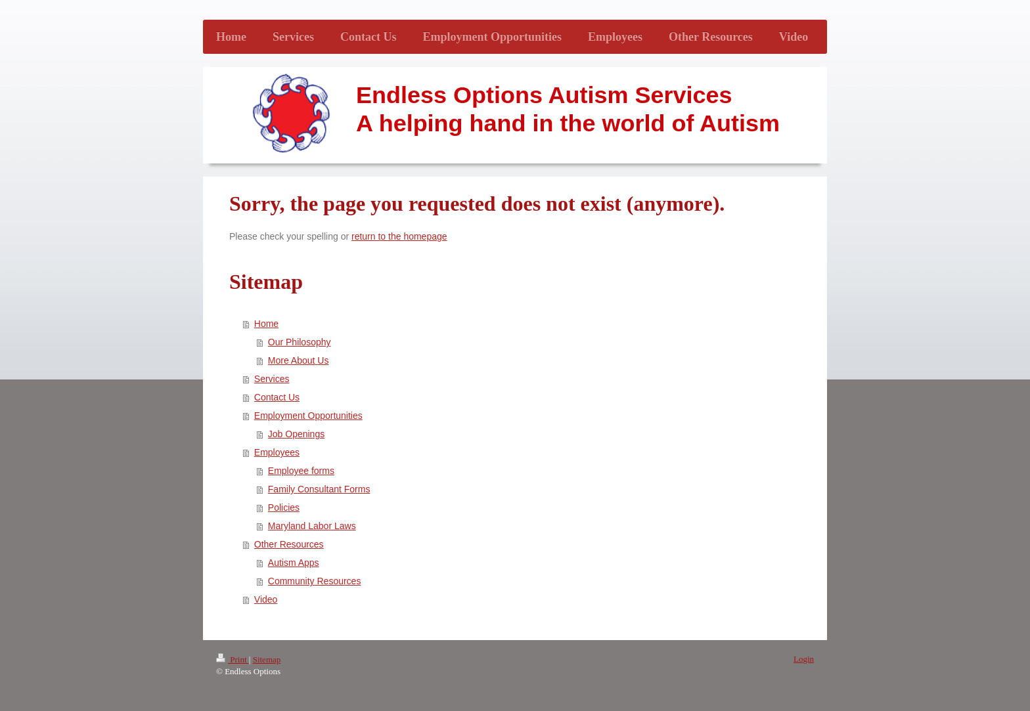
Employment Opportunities (308, 415)
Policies (284, 507)
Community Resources (314, 581)
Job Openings (296, 434)
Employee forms (301, 470)
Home (266, 323)
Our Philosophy (299, 342)
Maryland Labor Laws (312, 526)
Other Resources (289, 544)
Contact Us (277, 397)
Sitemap (267, 659)
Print (232, 659)
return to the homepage (399, 236)
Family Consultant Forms (319, 489)
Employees (277, 452)
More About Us (298, 360)
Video (266, 599)
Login (804, 659)
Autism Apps (293, 562)
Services (272, 379)
